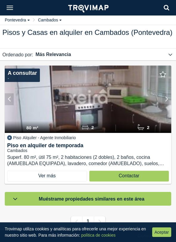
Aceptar (162, 232)
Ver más (47, 175)
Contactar (129, 175)
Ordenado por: (17, 54)
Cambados (50, 20)
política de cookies (98, 235)
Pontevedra (17, 20)
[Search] (166, 7)
